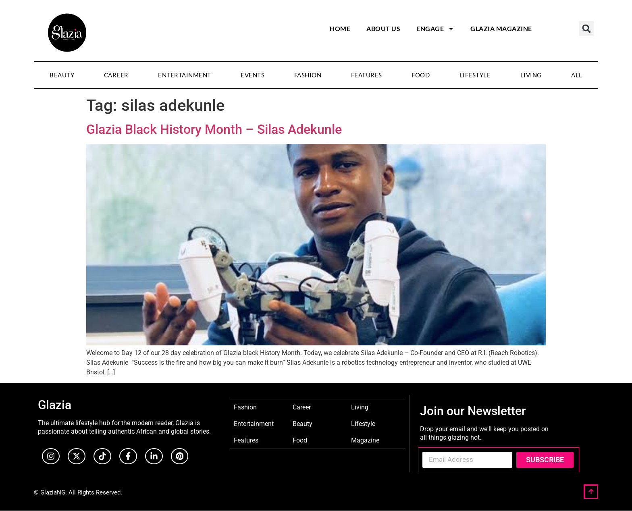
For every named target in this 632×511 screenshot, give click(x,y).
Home (340, 28)
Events (252, 75)
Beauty (62, 75)
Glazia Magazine (501, 28)
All (576, 75)
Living (531, 75)
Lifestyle (475, 75)
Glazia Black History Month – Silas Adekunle (214, 129)
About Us (383, 28)
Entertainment (184, 75)
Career (116, 75)
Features (366, 75)
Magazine (365, 440)
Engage (435, 28)
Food (421, 75)
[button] (586, 28)
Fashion (308, 75)
